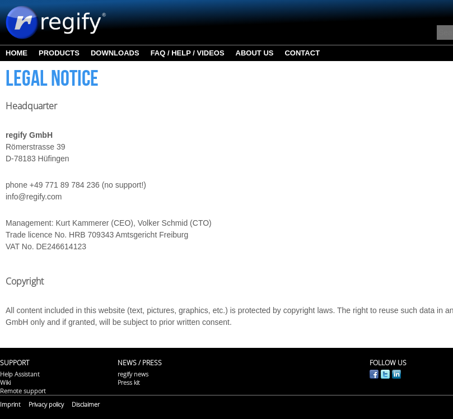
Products (59, 53)
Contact (302, 53)
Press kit (129, 382)
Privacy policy (46, 404)
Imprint (10, 404)
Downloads (115, 53)
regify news (133, 374)
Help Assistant (20, 374)
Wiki (5, 382)
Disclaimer (86, 404)
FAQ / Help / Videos (188, 53)
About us (255, 53)
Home (16, 53)
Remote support (23, 391)
